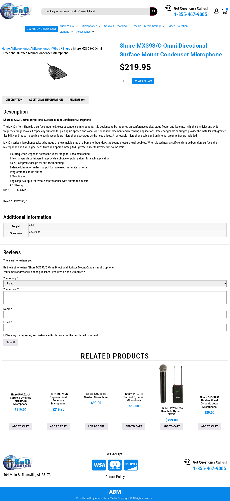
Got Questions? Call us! (191, 8)
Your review (11, 289)
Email (7, 322)
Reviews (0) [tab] (77, 99)
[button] (69, 26)
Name (7, 309)
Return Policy (115, 477)
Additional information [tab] (46, 99)
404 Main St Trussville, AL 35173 (27, 475)
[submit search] (154, 11)
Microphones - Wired (46, 48)
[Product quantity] (124, 81)
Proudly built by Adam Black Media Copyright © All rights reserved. (115, 498)
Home (6, 48)
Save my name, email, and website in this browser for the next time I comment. (52, 335)
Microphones (21, 48)
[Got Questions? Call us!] (168, 8)
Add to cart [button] (20, 426)
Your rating (10, 278)
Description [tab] (14, 99)
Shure (66, 48)
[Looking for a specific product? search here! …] (95, 11)
